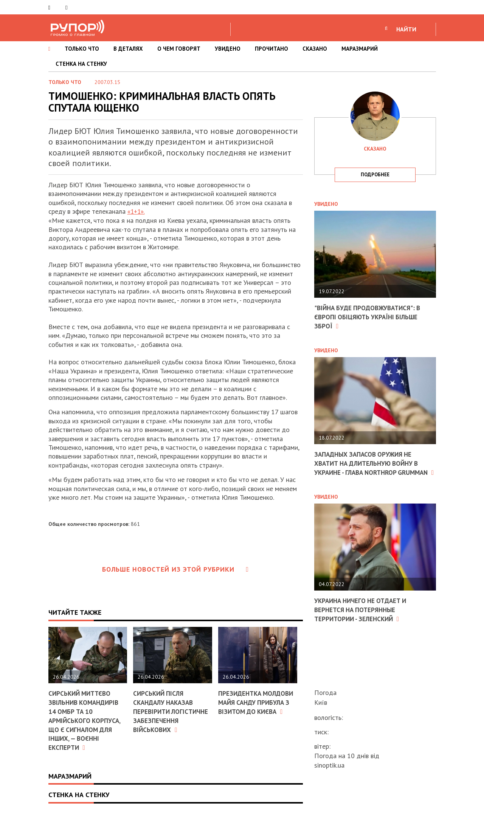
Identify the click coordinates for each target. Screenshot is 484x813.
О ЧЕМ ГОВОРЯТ (178, 48)
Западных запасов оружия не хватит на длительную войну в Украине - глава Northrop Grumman (370, 467)
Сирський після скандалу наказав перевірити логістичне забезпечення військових (172, 711)
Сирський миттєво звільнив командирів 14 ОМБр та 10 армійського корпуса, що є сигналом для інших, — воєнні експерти (85, 719)
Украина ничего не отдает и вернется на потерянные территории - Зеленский (363, 617)
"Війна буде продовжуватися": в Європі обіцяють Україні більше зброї (370, 316)
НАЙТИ (406, 29)
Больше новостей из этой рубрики (175, 568)
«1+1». (137, 211)
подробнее (375, 174)
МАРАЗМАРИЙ (359, 48)
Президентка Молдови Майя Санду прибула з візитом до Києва (255, 706)
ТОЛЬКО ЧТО (82, 48)
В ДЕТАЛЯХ (128, 48)
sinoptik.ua (329, 765)
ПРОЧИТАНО (271, 48)
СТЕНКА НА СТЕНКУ (81, 63)
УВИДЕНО (227, 48)
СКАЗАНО (314, 48)
